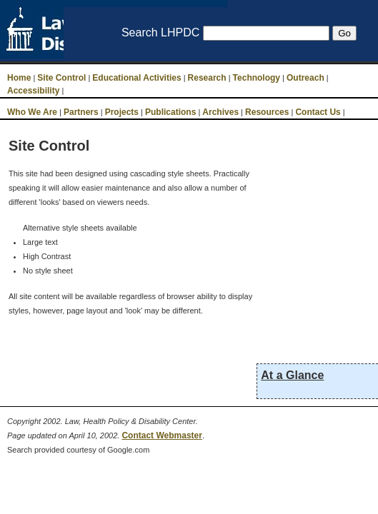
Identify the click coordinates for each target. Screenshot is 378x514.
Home (19, 78)
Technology (256, 78)
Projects (122, 112)
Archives (220, 112)
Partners (81, 112)
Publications (170, 112)
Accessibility (33, 91)
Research (207, 78)
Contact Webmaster (161, 435)
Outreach (305, 78)
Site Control (61, 78)
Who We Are (32, 112)
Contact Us (317, 112)
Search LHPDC (160, 32)
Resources (267, 112)
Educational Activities (136, 78)
